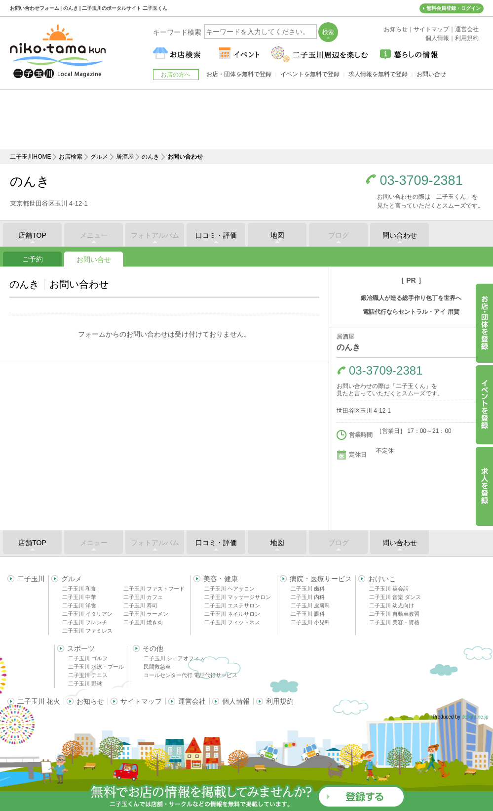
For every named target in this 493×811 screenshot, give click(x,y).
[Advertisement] (247, 119)
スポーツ (81, 648)
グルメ (99, 156)
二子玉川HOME (30, 156)
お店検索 (70, 156)
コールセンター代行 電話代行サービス (190, 675)
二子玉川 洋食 (79, 605)
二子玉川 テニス (88, 675)
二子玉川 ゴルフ (88, 658)
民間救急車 (157, 667)
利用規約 (280, 701)
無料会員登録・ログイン (453, 8)
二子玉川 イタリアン (87, 614)
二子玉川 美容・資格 (394, 622)
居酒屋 (125, 156)
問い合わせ (399, 235)
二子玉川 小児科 (310, 622)
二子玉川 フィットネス (232, 622)
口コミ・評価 (216, 235)
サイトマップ (141, 701)
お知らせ (90, 701)
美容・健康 (220, 579)
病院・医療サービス (321, 579)
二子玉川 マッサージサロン (237, 597)
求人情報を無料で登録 (378, 74)
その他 (153, 648)
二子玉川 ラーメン (145, 614)
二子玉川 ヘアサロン (229, 589)
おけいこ (382, 579)
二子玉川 (31, 579)
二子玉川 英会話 (389, 589)
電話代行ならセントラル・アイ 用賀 (411, 311)
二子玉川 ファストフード (154, 589)
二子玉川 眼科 (308, 614)
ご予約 (32, 259)
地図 (277, 235)
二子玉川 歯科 (308, 589)
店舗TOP (32, 235)
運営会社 (192, 701)
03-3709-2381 (421, 180)
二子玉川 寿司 (140, 605)
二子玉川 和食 (79, 589)
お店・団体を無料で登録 (238, 74)
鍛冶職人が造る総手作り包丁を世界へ (411, 298)
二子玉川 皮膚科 (310, 605)
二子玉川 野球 (85, 683)
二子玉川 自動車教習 (394, 614)
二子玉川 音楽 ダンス (395, 597)
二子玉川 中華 (79, 597)
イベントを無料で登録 (310, 74)
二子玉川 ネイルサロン (232, 614)
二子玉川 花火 (39, 701)
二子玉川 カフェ (143, 597)
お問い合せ (93, 259)
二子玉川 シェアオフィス (174, 658)
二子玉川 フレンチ (84, 622)
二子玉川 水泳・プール (96, 667)
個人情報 (236, 701)
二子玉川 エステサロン (232, 605)
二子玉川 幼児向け (391, 605)
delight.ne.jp (475, 717)
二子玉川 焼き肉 (143, 622)
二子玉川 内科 (308, 597)
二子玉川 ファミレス (87, 631)
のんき (150, 156)
